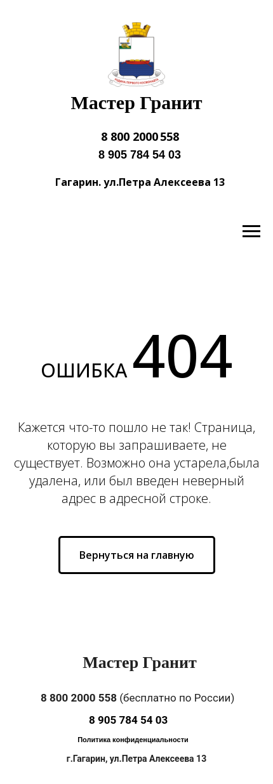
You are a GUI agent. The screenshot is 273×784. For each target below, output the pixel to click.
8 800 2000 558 (140, 136)
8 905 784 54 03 (139, 154)
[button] (133, 740)
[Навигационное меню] (251, 231)
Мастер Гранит (136, 102)
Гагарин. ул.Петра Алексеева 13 (140, 182)
